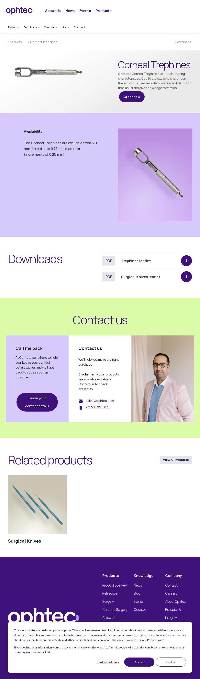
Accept (139, 662)
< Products (14, 42)
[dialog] (100, 647)
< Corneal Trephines (42, 42)
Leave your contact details (37, 402)
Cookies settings (107, 662)
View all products (176, 460)
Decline (171, 662)
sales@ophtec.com (100, 401)
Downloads (183, 42)
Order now (132, 97)
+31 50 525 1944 (97, 407)
